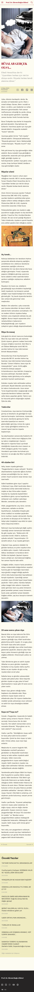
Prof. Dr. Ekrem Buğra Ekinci (17, 2)
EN (5, 989)
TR (2, 989)
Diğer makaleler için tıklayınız (10, 953)
